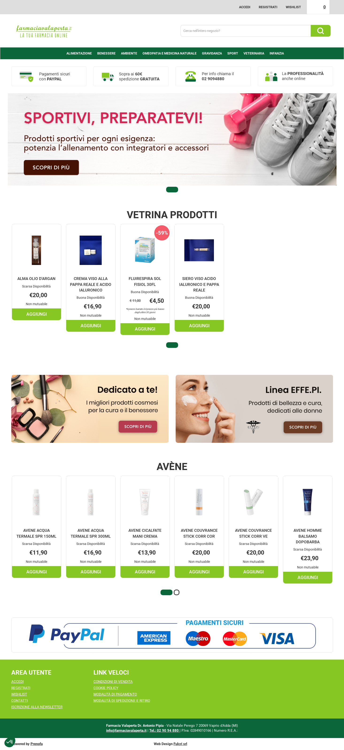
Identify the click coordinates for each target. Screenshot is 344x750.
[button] (172, 189)
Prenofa (37, 744)
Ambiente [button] (129, 53)
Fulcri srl (180, 744)
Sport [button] (232, 53)
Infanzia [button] (277, 53)
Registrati (268, 7)
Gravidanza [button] (212, 53)
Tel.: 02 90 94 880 (164, 730)
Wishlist (293, 7)
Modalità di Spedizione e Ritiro (121, 701)
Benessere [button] (106, 53)
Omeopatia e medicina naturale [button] (170, 53)
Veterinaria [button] (254, 53)
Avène (172, 466)
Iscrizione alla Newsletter (36, 707)
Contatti (19, 701)
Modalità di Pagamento (115, 694)
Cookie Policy (105, 688)
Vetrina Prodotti (172, 215)
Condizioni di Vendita (113, 682)
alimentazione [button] (79, 53)
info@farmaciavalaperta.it (126, 730)
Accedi (244, 7)
